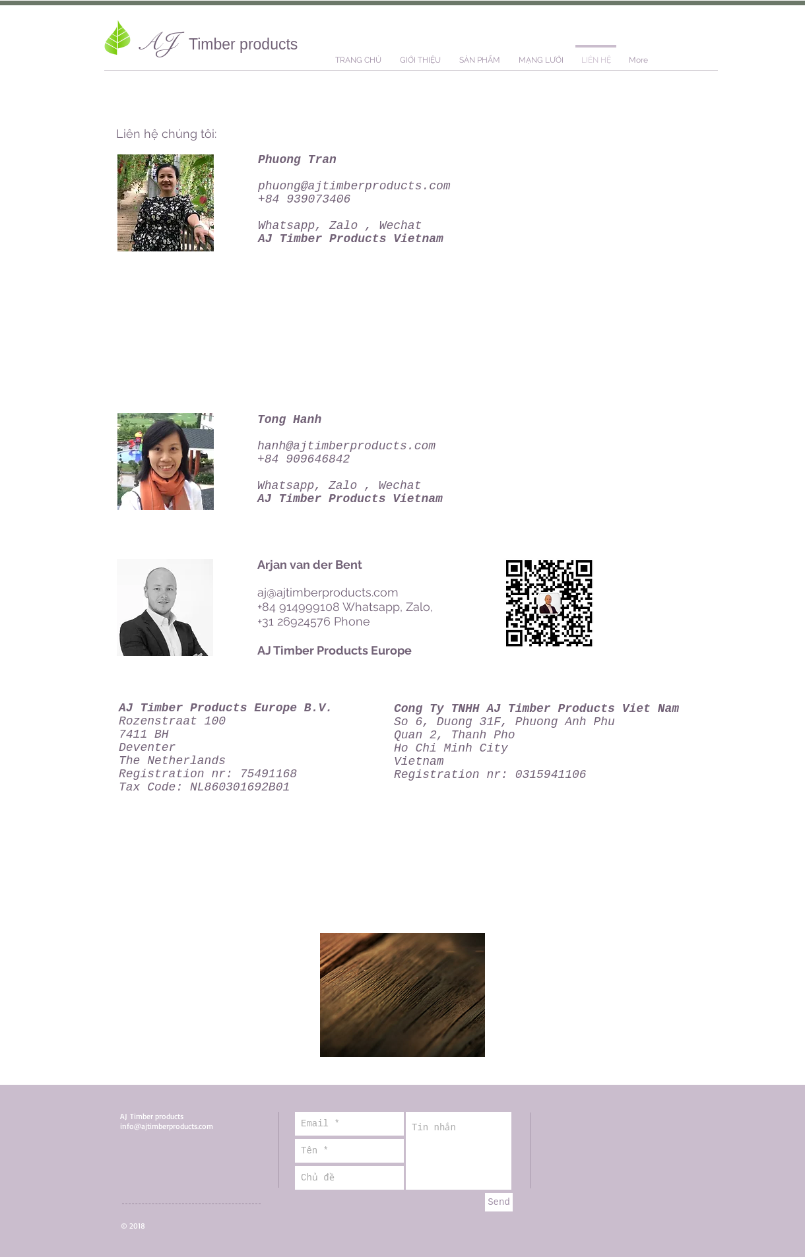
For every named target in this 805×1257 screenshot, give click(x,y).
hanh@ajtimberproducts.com (346, 446)
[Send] (499, 1202)
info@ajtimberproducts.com (166, 1126)
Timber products (243, 44)
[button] (479, 54)
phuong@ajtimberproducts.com (354, 186)
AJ (163, 42)
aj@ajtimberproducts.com (328, 592)
